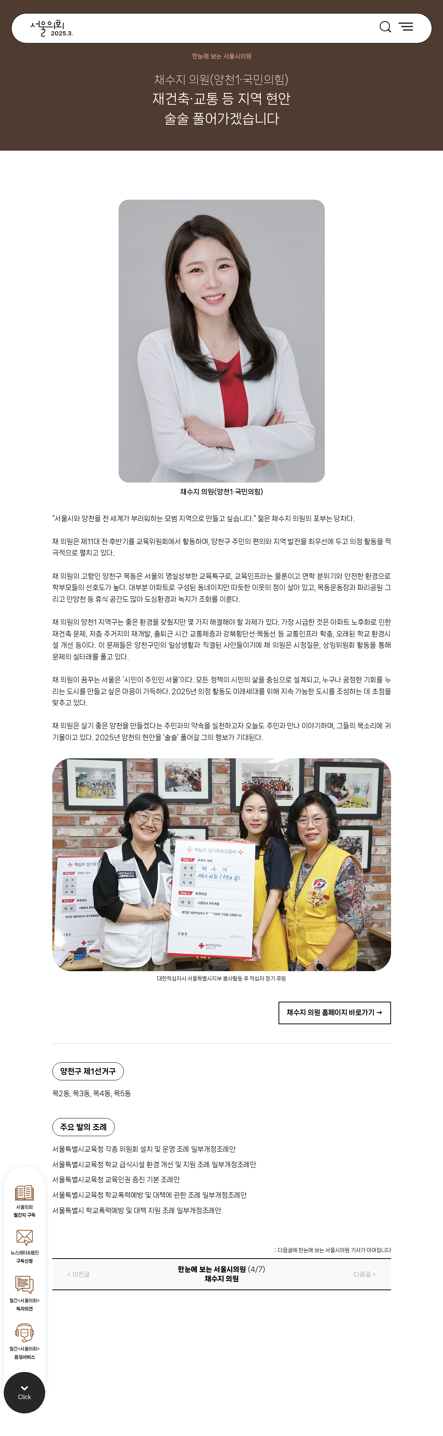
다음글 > (365, 1274)
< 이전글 (78, 1274)
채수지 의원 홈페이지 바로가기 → (335, 1012)
